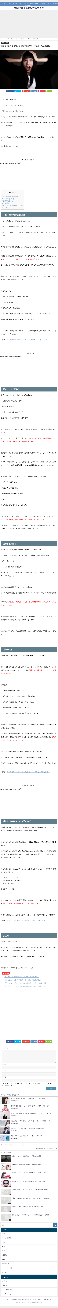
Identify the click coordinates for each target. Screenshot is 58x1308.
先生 (3, 1236)
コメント (5, 1048)
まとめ (4, 207)
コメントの (7, 1291)
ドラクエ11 (5, 1265)
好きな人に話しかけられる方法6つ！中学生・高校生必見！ (27, 920)
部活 (3, 1244)
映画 (3, 1253)
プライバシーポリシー (36, 1302)
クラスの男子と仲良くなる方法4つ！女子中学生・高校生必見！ (28, 772)
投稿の (5, 1287)
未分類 (4, 1274)
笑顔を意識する (7, 201)
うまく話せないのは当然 (10, 196)
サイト (4, 1079)
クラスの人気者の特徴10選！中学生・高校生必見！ (21, 977)
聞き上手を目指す (8, 198)
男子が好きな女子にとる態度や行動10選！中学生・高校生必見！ (26, 983)
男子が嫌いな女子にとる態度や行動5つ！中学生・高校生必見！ (25, 986)
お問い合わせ (47, 1302)
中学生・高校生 (5, 42)
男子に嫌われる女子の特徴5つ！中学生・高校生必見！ (22, 980)
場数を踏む (6, 203)
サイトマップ (25, 1302)
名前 (4, 1067)
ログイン (4, 1283)
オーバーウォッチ (7, 1270)
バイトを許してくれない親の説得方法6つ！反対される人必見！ (42, 1150)
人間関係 (4, 1257)
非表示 (14, 192)
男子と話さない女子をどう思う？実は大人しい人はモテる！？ (28, 339)
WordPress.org (6, 1296)
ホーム (9, 1302)
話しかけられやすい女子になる (12, 205)
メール (4, 1073)
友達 (3, 1248)
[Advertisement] (29, 24)
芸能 (3, 1261)
